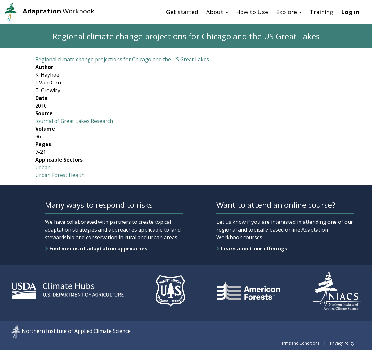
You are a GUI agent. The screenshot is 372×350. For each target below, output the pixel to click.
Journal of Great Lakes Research (74, 121)
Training (321, 12)
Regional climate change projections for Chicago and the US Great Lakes (122, 59)
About (217, 12)
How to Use (252, 12)
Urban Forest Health (60, 175)
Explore (289, 12)
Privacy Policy (342, 343)
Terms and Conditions (299, 343)
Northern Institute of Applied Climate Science (76, 331)
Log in (350, 12)
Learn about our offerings (251, 248)
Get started (182, 12)
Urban (43, 167)
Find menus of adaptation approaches (96, 248)
